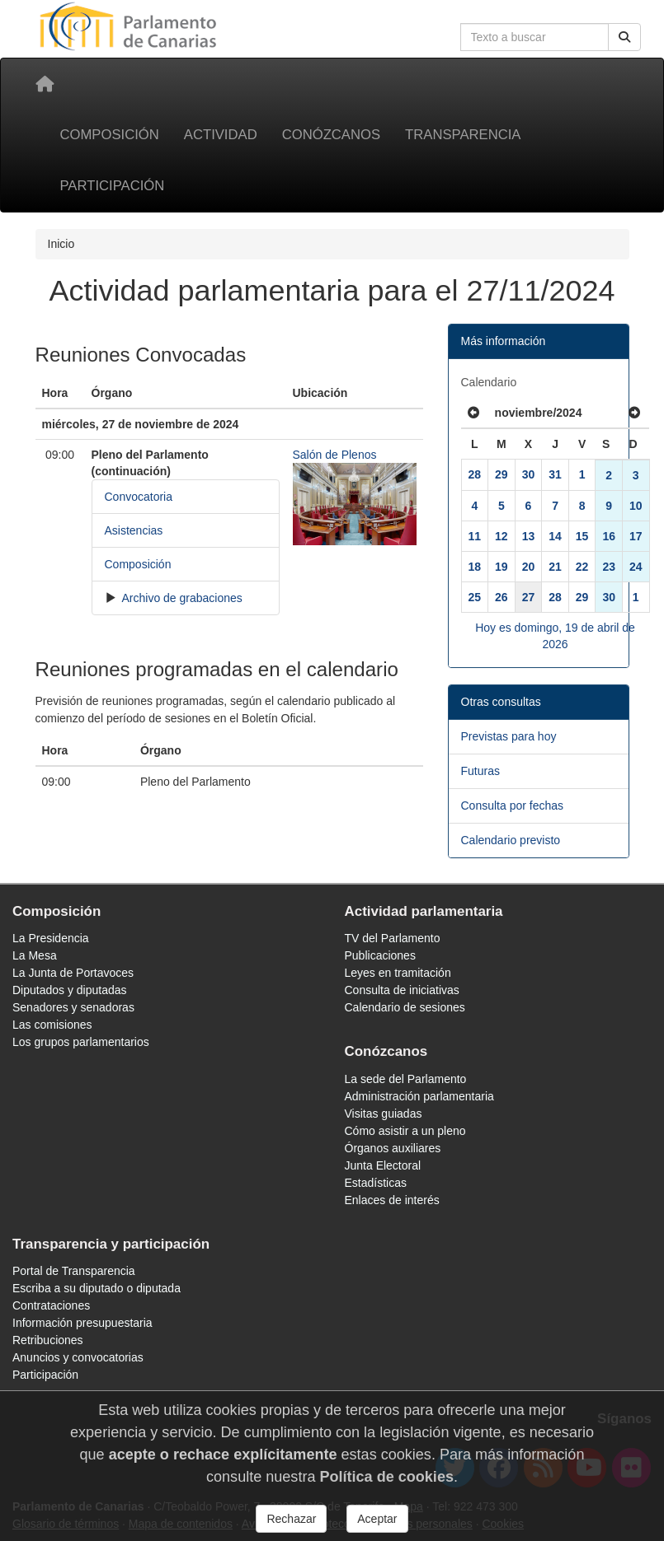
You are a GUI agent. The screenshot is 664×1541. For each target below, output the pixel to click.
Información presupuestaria (82, 1322)
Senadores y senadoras (73, 1007)
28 (475, 474)
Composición (109, 134)
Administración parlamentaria (419, 1096)
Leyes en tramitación (398, 972)
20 (528, 566)
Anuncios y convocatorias (78, 1357)
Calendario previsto (511, 840)
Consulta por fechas (512, 805)
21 (555, 566)
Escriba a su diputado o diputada (96, 1288)
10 (636, 505)
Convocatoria (139, 496)
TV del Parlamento (392, 938)
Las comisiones (52, 1024)
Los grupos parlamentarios (80, 1041)
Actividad (220, 134)
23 (608, 566)
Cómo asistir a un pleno (405, 1130)
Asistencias (134, 530)
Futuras (480, 771)
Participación (112, 186)
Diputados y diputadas (69, 990)
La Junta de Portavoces (73, 972)
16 (608, 536)
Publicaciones (380, 955)
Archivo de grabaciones (180, 598)
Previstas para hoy (509, 736)
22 (582, 566)
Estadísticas (376, 1182)
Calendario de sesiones (405, 1007)
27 (528, 597)
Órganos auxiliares (393, 1148)
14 (555, 536)
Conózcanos (331, 134)
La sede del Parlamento (406, 1079)
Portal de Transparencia (73, 1270)
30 (528, 474)
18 (475, 566)
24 (636, 566)
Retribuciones (47, 1340)
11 (475, 536)
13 (528, 536)
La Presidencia (50, 938)
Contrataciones (51, 1305)
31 (555, 474)
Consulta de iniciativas (402, 990)
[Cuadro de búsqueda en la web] (534, 37)
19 (501, 566)
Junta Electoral (383, 1165)
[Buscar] (624, 37)
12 (501, 536)
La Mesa (34, 955)
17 (636, 536)
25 (475, 597)
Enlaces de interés (392, 1200)
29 (501, 474)
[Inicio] (44, 84)
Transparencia (462, 134)
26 (501, 597)
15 (582, 536)
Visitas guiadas (383, 1113)
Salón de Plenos (335, 454)
